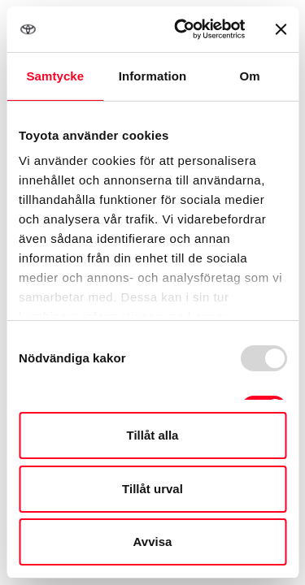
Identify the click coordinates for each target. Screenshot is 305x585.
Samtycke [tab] (55, 76)
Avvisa (152, 541)
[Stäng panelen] (280, 29)
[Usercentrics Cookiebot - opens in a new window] (182, 29)
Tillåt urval (152, 489)
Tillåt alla (153, 435)
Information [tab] (153, 76)
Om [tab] (250, 76)
